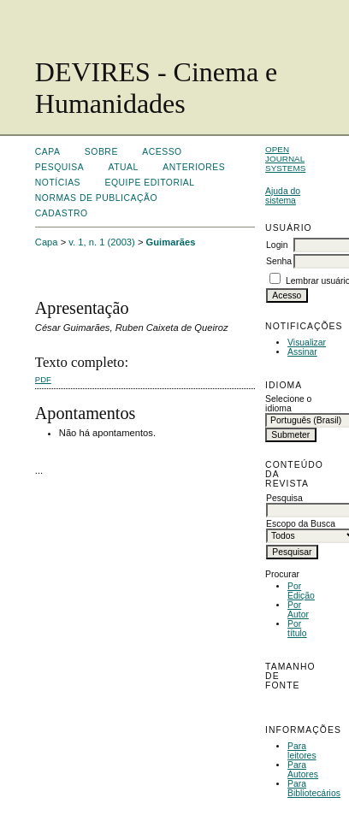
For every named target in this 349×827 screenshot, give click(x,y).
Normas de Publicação (96, 198)
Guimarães (171, 242)
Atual (124, 167)
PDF (43, 379)
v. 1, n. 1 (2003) (101, 242)
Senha (279, 261)
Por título (297, 628)
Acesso (161, 152)
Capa (48, 152)
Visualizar (306, 342)
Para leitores (301, 750)
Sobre (101, 152)
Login (276, 245)
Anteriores (194, 167)
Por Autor (298, 609)
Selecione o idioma (288, 403)
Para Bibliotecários (313, 788)
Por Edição (301, 591)
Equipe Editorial (149, 182)
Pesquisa (59, 167)
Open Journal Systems (285, 159)
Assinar (302, 352)
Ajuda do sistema (282, 195)
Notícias (57, 182)
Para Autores (302, 769)
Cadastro (61, 213)
